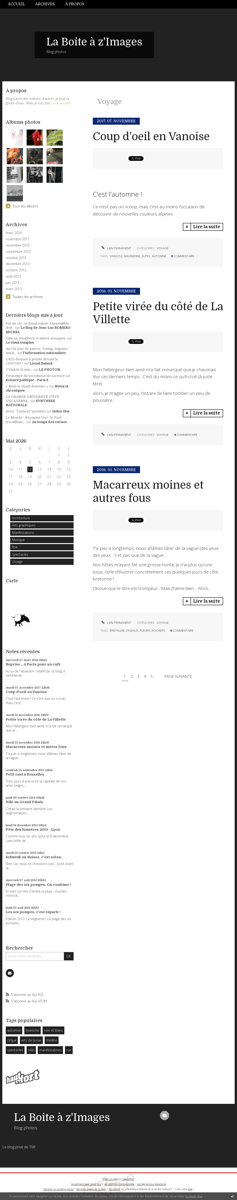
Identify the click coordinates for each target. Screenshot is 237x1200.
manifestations (50, 1050)
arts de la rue (31, 1040)
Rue (15, 547)
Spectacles (20, 554)
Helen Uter (61, 411)
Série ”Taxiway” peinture (26, 411)
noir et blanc (53, 1030)
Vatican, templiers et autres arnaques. (36, 338)
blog (190, 1189)
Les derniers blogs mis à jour (86, 1184)
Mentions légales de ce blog (91, 1189)
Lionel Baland (41, 363)
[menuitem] (19, 4)
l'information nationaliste (44, 353)
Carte (12, 580)
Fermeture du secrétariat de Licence (35, 376)
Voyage (17, 561)
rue (68, 1050)
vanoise (116, 256)
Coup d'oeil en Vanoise (26, 692)
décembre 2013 (18, 264)
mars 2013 (14, 289)
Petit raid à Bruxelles (25, 774)
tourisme (32, 1030)
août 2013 (13, 276)
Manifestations (23, 532)
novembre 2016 (17, 245)
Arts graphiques (23, 525)
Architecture (21, 518)
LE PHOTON (49, 369)
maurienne (132, 256)
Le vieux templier (20, 342)
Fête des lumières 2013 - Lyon (33, 829)
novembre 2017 (17, 239)
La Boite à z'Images (94, 42)
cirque (11, 1040)
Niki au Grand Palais (24, 802)
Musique (18, 540)
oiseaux (132, 630)
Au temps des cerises (49, 422)
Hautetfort (128, 1179)
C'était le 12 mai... (19, 369)
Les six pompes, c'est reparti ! (33, 912)
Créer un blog (110, 1179)
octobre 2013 (16, 270)
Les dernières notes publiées (119, 1184)
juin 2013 (12, 283)
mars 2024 (14, 233)
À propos (74, 4)
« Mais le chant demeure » (27, 386)
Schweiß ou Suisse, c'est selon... (34, 857)
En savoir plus (193, 1196)
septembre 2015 (18, 252)
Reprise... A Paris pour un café (33, 664)
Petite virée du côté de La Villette (36, 719)
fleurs (145, 630)
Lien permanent (115, 248)
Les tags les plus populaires (151, 1184)
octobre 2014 (16, 258)
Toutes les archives (27, 296)
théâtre (51, 1040)
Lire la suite (61, 103)
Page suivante (178, 676)
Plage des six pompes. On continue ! (38, 885)
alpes (146, 256)
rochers (158, 630)
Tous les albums (25, 206)
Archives (45, 4)
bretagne (117, 630)
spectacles (15, 1050)
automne (14, 1030)
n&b (31, 1050)
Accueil (16, 4)
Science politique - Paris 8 (27, 380)
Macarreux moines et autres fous (36, 747)
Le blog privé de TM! (18, 1146)
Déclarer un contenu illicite (58, 1189)
